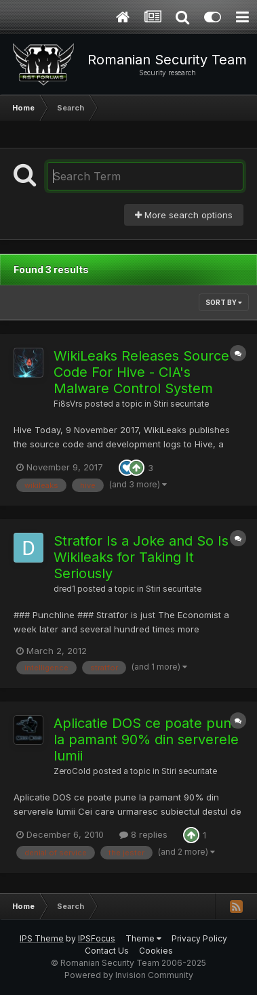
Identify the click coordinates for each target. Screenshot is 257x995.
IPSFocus (96, 938)
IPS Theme (42, 938)
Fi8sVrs (68, 404)
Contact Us (107, 951)
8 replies (143, 834)
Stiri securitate (181, 404)
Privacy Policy (199, 938)
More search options (184, 214)
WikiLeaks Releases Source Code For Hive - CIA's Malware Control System (141, 372)
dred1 (64, 589)
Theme (143, 938)
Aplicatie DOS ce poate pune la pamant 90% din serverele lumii (146, 739)
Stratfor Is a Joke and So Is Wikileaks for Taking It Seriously (141, 557)
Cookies (156, 951)
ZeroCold (72, 771)
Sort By (223, 302)
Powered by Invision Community (128, 975)
